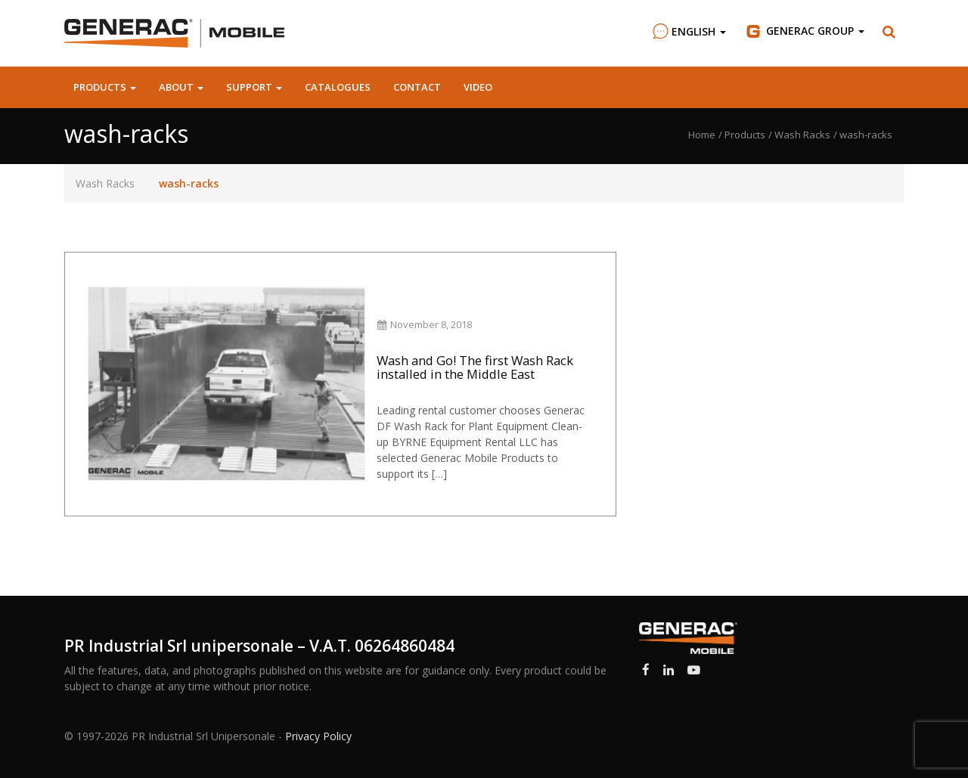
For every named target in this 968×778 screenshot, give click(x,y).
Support (254, 87)
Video (478, 87)
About (181, 87)
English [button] (687, 31)
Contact (417, 87)
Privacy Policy (318, 736)
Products (104, 87)
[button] (889, 31)
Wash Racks (105, 183)
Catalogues (338, 87)
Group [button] (804, 31)
